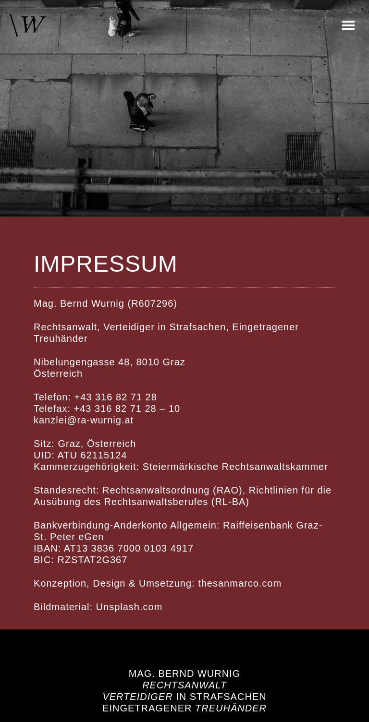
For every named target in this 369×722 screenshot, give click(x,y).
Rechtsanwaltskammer (275, 466)
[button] (348, 25)
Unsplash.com (129, 607)
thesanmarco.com (240, 583)
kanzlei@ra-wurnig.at (84, 420)
